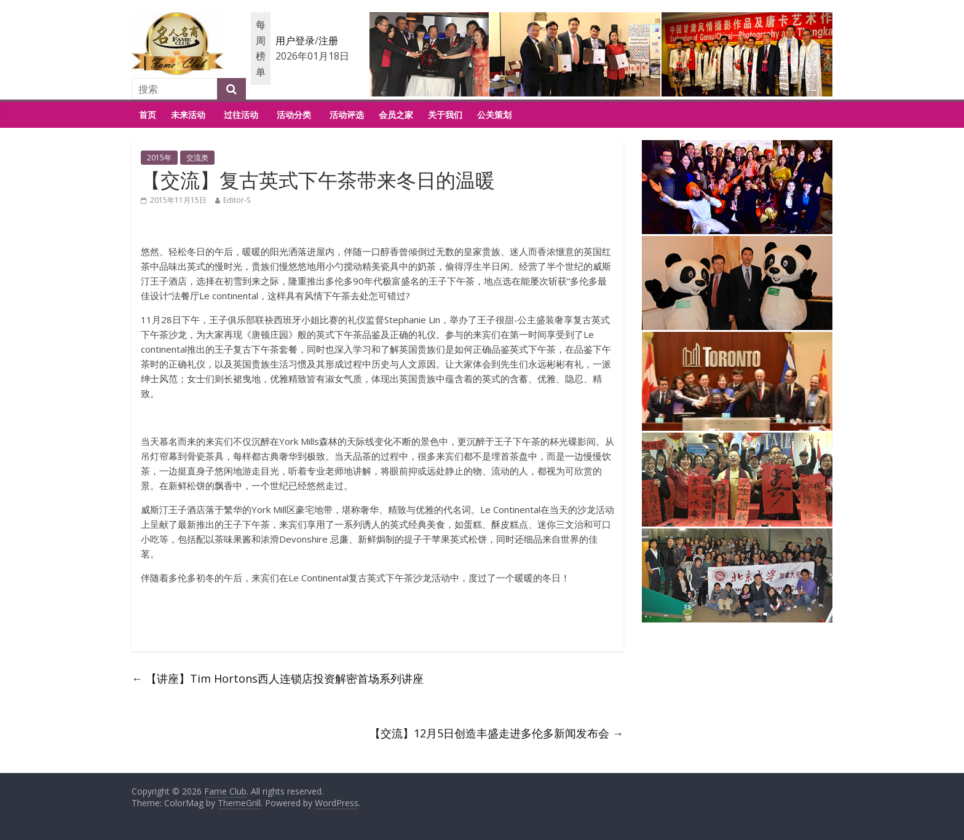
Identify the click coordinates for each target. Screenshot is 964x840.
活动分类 (294, 114)
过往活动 (241, 114)
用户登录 (295, 40)
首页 (147, 114)
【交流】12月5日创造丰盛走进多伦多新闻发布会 (496, 733)
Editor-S (236, 200)
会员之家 (396, 114)
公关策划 (494, 114)
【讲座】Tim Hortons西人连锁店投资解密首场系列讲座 (278, 678)
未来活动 (188, 114)
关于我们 (445, 114)
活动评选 (347, 114)
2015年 (159, 157)
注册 (328, 40)
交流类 (197, 157)
